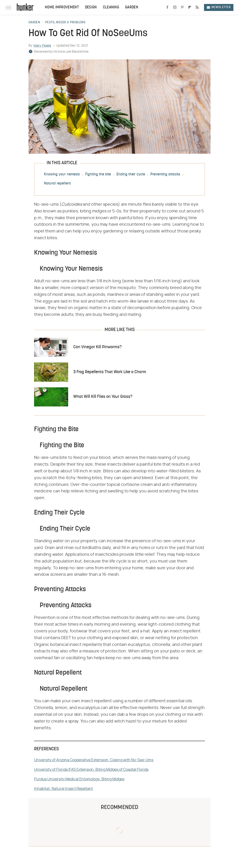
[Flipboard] (190, 7)
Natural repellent (57, 183)
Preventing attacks (165, 174)
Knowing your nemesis (62, 174)
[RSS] (197, 7)
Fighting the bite (98, 174)
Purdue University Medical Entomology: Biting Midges (79, 779)
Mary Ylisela (42, 45)
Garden (131, 7)
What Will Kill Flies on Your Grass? (102, 397)
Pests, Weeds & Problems (65, 22)
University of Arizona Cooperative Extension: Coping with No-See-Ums (93, 760)
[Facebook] (167, 7)
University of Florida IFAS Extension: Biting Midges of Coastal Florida (91, 769)
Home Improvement (62, 7)
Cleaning (111, 7)
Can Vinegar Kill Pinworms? (97, 347)
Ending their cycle (130, 174)
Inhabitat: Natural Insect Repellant (63, 789)
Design (91, 7)
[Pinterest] (182, 7)
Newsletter (219, 7)
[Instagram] (175, 7)
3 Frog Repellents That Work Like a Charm (109, 372)
